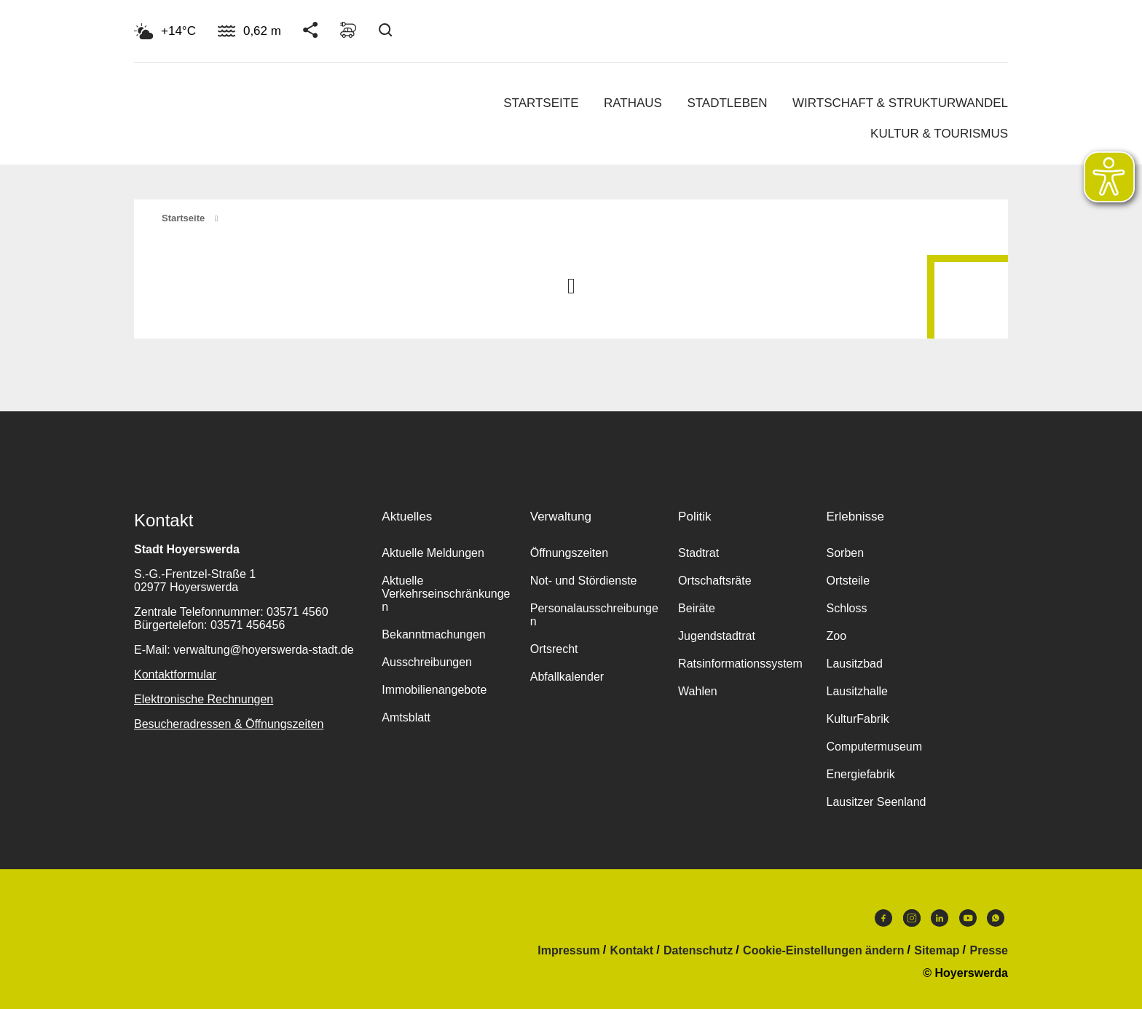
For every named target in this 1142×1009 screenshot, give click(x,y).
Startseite (540, 103)
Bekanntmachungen (433, 634)
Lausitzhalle (857, 691)
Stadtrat (698, 553)
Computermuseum (874, 746)
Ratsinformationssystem (740, 663)
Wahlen (697, 691)
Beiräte (696, 608)
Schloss (846, 608)
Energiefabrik (860, 774)
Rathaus (633, 103)
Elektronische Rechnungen (203, 699)
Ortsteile (848, 580)
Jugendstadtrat (716, 636)
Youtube (968, 918)
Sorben (845, 553)
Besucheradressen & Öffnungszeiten (228, 724)
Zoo (836, 636)
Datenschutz (698, 951)
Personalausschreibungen (594, 615)
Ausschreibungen (427, 662)
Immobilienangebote (434, 690)
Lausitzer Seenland (876, 802)
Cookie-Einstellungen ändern (823, 951)
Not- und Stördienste (583, 580)
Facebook (883, 918)
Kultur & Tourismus (939, 134)
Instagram (912, 918)
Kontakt (632, 951)
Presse (989, 951)
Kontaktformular (175, 674)
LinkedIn (939, 918)
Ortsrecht (554, 649)
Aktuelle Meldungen (433, 553)
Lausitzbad (854, 663)
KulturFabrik (857, 719)
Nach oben (571, 284)
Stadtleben (727, 103)
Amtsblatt (406, 717)
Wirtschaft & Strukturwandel (900, 103)
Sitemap (936, 951)
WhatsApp (995, 918)
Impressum (568, 951)
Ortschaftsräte (714, 580)
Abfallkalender (567, 676)
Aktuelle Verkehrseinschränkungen (446, 593)
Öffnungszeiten (569, 553)
